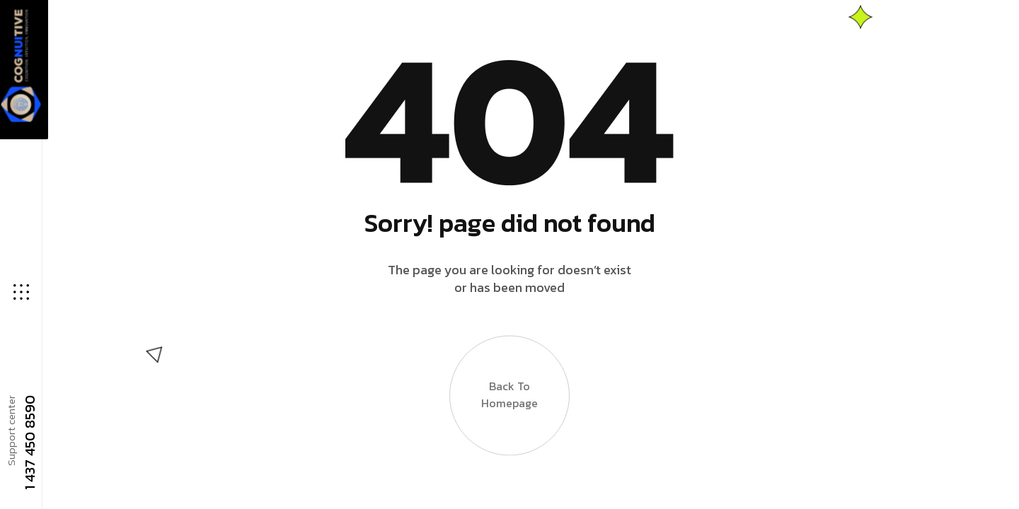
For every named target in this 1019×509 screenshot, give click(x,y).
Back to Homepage (509, 406)
